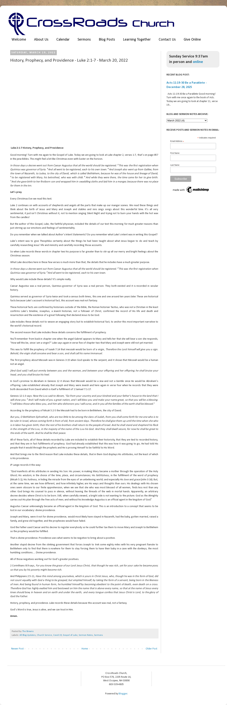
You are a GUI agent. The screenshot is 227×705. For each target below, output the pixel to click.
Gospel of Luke (70, 635)
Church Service (44, 635)
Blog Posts (107, 40)
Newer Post (17, 648)
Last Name (174, 165)
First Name (175, 153)
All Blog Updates (27, 635)
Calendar (63, 40)
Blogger (123, 693)
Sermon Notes (86, 635)
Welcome (19, 40)
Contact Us (167, 40)
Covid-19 (57, 635)
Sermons (84, 40)
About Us (41, 40)
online (198, 62)
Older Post (151, 648)
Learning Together (137, 40)
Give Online (192, 40)
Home (85, 648)
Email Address (177, 141)
